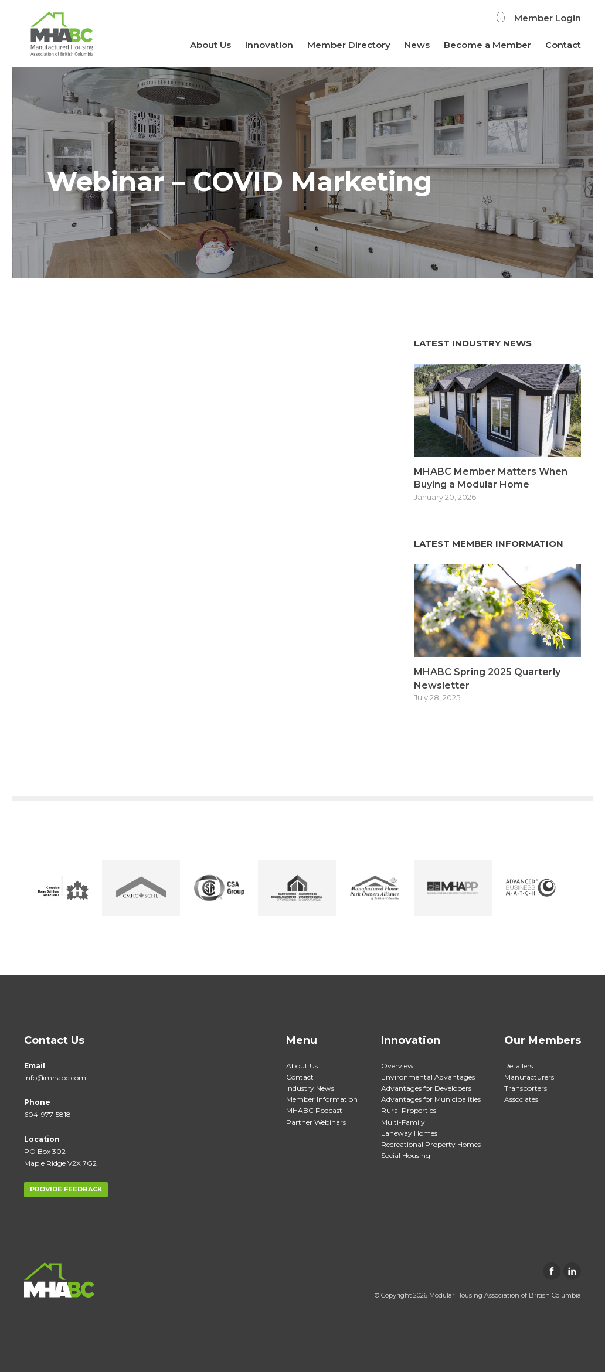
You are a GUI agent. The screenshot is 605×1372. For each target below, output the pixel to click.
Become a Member (487, 44)
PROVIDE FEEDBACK (66, 1189)
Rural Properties (408, 1110)
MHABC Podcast (314, 1110)
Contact (563, 44)
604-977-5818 (47, 1114)
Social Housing (405, 1155)
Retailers (518, 1065)
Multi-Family (403, 1122)
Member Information (322, 1099)
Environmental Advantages (428, 1077)
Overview (397, 1065)
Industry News (310, 1088)
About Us (210, 44)
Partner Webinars (316, 1122)
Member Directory (348, 44)
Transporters (525, 1088)
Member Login (547, 17)
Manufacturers (529, 1077)
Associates (521, 1099)
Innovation (269, 44)
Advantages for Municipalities (431, 1099)
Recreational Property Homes (431, 1144)
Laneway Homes (409, 1133)
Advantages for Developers (426, 1088)
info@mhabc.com (55, 1077)
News (417, 44)
